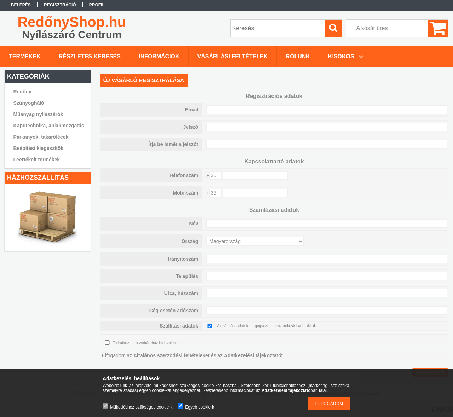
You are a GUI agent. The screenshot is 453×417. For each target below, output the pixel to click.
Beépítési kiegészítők (38, 148)
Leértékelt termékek (36, 159)
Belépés (21, 4)
